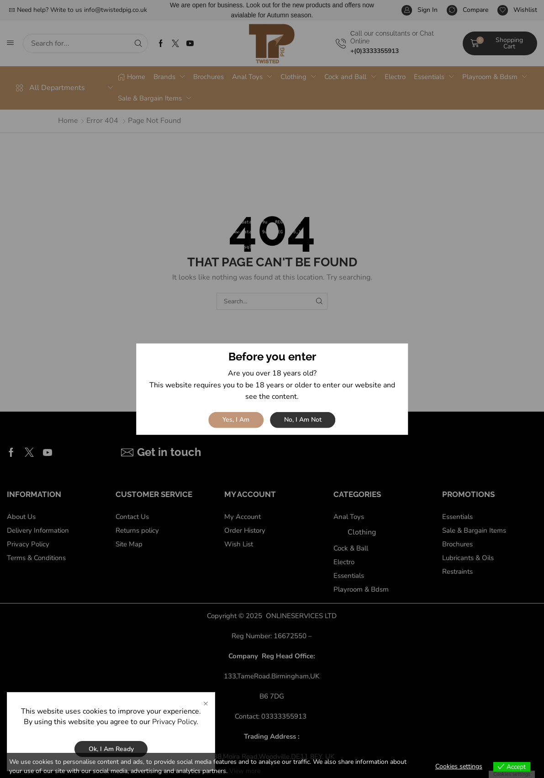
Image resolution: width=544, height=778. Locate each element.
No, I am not (303, 419)
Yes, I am (235, 419)
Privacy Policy (174, 722)
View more (244, 771)
